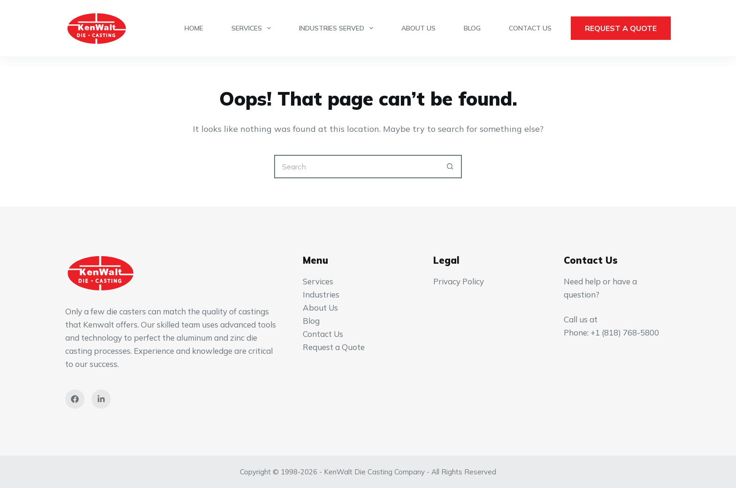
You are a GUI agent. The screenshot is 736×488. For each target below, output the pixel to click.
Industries (321, 294)
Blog (472, 28)
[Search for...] (356, 166)
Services (253, 28)
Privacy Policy (458, 281)
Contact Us (530, 28)
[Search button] (450, 166)
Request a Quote (621, 28)
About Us (418, 28)
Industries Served (338, 28)
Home (193, 28)
